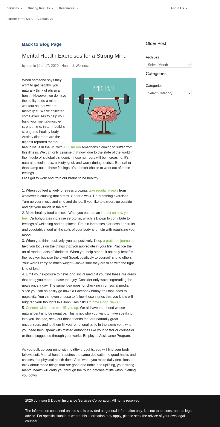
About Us (177, 8)
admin (31, 66)
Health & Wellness (75, 66)
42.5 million (72, 147)
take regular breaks (103, 190)
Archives (152, 57)
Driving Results (39, 8)
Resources (66, 8)
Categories (154, 86)
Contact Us (45, 18)
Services (12, 8)
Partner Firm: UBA (19, 18)
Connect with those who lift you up (52, 308)
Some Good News (104, 302)
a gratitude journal (117, 241)
